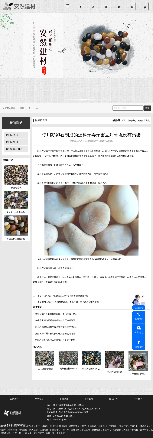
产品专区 (39, 399)
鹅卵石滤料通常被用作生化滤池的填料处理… (56, 333)
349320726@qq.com (62, 416)
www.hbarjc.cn (84, 141)
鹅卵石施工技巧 (14, 149)
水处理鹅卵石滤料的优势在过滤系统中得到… (56, 327)
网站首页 (14, 399)
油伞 (37, 108)
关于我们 (138, 399)
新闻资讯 (64, 399)
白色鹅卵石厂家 (109, 151)
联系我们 (113, 399)
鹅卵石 (124, 151)
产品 (93, 4)
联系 (145, 4)
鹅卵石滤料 (42, 151)
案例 (132, 4)
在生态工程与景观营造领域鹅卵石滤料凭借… (56, 320)
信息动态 (132, 120)
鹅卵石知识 (12, 142)
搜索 (147, 108)
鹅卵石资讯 (12, 135)
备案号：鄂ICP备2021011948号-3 (84, 409)
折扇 (22, 108)
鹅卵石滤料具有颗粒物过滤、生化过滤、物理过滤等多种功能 (70, 302)
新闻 (106, 4)
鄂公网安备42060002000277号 (73, 412)
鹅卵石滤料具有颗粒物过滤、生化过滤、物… (56, 314)
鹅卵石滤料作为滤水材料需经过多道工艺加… (56, 340)
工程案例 (88, 399)
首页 (67, 4)
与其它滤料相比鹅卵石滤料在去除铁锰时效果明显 (65, 296)
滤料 (119, 4)
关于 (80, 4)
